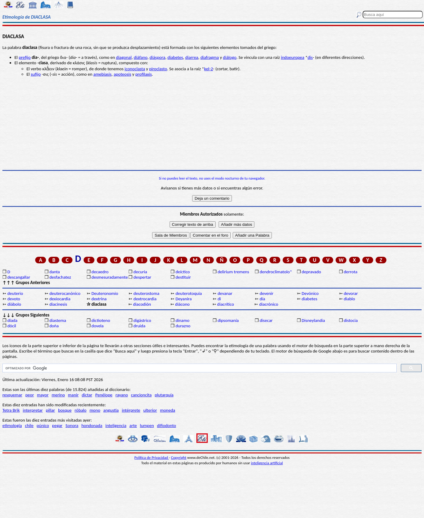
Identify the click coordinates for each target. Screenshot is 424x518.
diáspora (157, 57)
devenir (266, 293)
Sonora (72, 425)
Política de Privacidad (151, 457)
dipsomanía (228, 320)
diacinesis (58, 304)
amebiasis (102, 74)
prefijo (25, 57)
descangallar (18, 277)
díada (12, 320)
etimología (12, 425)
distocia (351, 320)
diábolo (14, 304)
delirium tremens (233, 271)
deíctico (183, 271)
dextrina (98, 298)
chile (29, 425)
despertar (142, 277)
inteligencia (115, 425)
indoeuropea (292, 57)
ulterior (150, 410)
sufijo (36, 74)
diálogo (229, 57)
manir (73, 395)
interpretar (33, 410)
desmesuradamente (109, 277)
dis (310, 57)
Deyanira (184, 298)
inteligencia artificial (267, 463)
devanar (224, 293)
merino (58, 395)
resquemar (12, 395)
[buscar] (198, 368)
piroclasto (158, 68)
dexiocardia (59, 298)
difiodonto (166, 425)
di (219, 298)
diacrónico (268, 304)
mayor (43, 395)
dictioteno (100, 320)
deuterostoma (146, 293)
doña (54, 326)
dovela (97, 326)
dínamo (182, 320)
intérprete (131, 410)
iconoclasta (134, 68)
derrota (351, 271)
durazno (183, 326)
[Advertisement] (212, 123)
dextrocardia (145, 298)
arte (133, 425)
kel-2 (208, 68)
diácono (182, 304)
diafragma (209, 57)
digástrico (142, 320)
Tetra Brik (11, 410)
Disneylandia (313, 320)
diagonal (124, 57)
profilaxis (143, 74)
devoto (13, 298)
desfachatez (60, 277)
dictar (87, 395)
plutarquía (164, 395)
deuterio (15, 293)
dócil (11, 326)
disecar (266, 320)
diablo (349, 298)
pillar (50, 410)
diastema (57, 320)
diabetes (175, 57)
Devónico (310, 293)
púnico (43, 425)
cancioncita (141, 395)
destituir (183, 277)
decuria (140, 271)
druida (140, 326)
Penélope (103, 395)
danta (54, 271)
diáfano (140, 57)
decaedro (100, 271)
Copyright (178, 457)
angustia (111, 410)
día (262, 298)
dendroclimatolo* (276, 271)
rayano (121, 395)
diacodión (142, 304)
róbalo (80, 410)
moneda (167, 410)
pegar (57, 425)
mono (95, 410)
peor (29, 395)
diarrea (191, 57)
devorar (351, 293)
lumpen (147, 425)
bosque (65, 410)
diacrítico (225, 304)
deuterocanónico (64, 293)
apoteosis (122, 74)
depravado (311, 271)
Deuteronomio (104, 293)
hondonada (92, 425)
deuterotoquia (189, 293)
